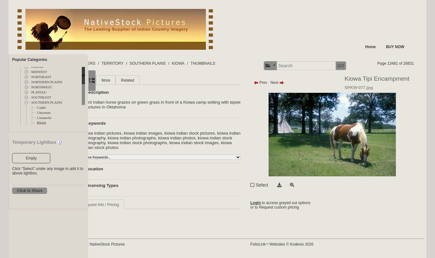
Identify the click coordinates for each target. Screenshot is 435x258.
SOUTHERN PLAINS (46, 102)
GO (355, 65)
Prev (275, 82)
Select (277, 185)
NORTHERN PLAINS (46, 82)
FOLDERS (118, 63)
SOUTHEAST (41, 97)
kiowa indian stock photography (143, 142)
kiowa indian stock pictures (221, 133)
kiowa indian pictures (133, 133)
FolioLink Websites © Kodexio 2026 (296, 244)
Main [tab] (118, 80)
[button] (285, 66)
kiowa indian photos (233, 138)
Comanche (44, 118)
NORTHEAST (41, 77)
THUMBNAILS (234, 63)
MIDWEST (39, 72)
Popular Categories (29, 59)
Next (292, 82)
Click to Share (29, 190)
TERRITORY (144, 63)
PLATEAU (38, 92)
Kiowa (41, 123)
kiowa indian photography (138, 138)
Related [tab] (159, 80)
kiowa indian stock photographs (205, 142)
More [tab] (137, 80)
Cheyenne (44, 112)
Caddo (41, 107)
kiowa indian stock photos (178, 147)
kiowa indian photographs (188, 138)
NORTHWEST (41, 87)
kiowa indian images (175, 133)
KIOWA (210, 63)
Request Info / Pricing (132, 205)
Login (270, 203)
